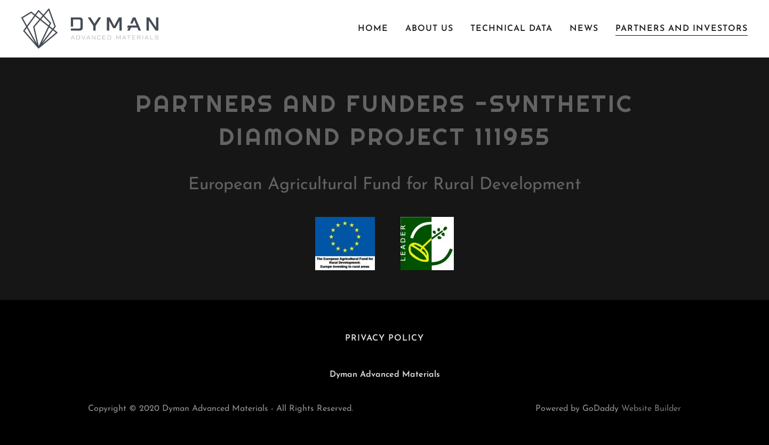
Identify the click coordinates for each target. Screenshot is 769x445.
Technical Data (511, 29)
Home (373, 29)
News (584, 29)
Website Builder (651, 408)
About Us (429, 29)
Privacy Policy (384, 338)
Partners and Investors (681, 29)
